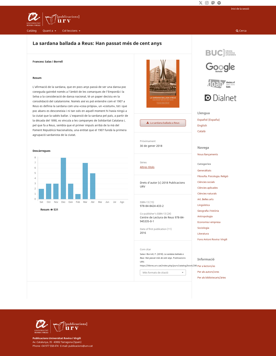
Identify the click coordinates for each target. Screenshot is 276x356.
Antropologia (205, 216)
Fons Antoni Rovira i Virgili (212, 239)
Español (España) (208, 119)
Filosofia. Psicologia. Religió (212, 176)
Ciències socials (206, 182)
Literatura (203, 233)
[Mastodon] (213, 3)
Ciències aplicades (207, 187)
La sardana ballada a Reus (164, 123)
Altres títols (147, 167)
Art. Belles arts (205, 199)
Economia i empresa (208, 222)
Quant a (48, 30)
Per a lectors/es (206, 266)
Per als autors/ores (208, 271)
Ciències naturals (207, 193)
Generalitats (204, 170)
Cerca (241, 30)
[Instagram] (207, 3)
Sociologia (203, 228)
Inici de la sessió (240, 8)
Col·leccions (70, 30)
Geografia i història (208, 210)
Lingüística (203, 205)
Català (201, 131)
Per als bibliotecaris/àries (211, 277)
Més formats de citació (155, 272)
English (202, 125)
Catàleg (32, 30)
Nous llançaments (207, 154)
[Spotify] (219, 3)
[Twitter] (200, 3)
